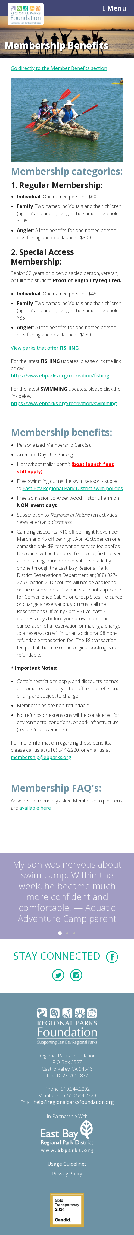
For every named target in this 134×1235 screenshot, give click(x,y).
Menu (114, 7)
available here (35, 808)
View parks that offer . (45, 348)
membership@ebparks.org (41, 757)
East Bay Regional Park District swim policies (73, 488)
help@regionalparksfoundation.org (73, 1102)
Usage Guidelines (67, 1164)
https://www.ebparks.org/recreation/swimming (64, 403)
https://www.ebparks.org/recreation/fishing (60, 375)
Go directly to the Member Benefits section (59, 68)
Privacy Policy (67, 1173)
